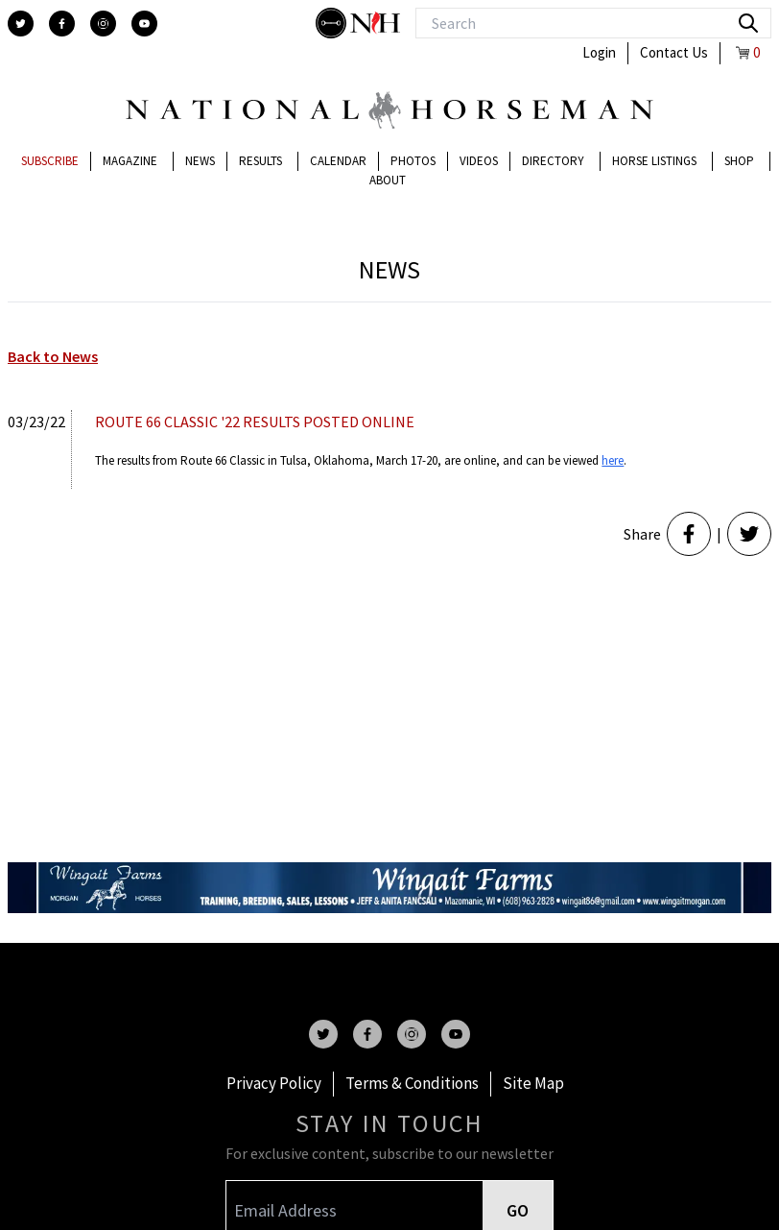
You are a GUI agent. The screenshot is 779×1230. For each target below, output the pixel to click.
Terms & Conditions (412, 1083)
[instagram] (103, 23)
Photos (413, 161)
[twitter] (21, 23)
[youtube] (144, 23)
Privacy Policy (273, 1083)
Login (599, 52)
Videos (479, 161)
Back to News (53, 356)
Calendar (338, 161)
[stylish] (333, 23)
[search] (748, 23)
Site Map (533, 1083)
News (200, 161)
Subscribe (50, 161)
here (613, 460)
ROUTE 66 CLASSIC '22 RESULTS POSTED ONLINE (254, 421)
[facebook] (62, 23)
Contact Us (674, 52)
